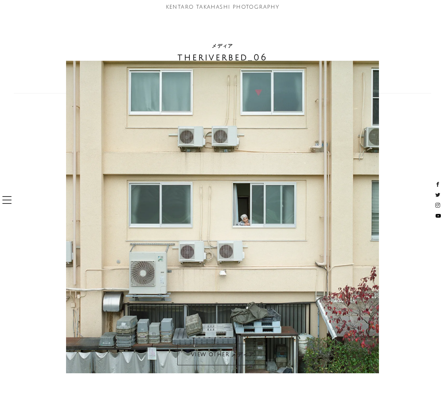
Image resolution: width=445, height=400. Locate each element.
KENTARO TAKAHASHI (223, 7)
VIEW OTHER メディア (222, 354)
